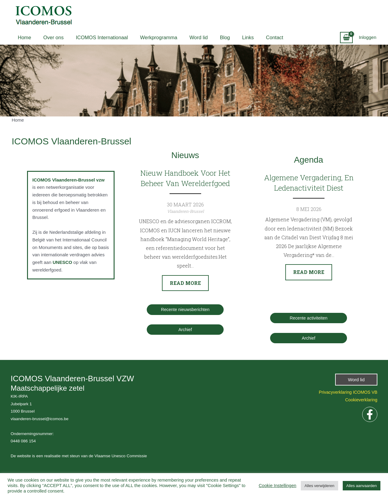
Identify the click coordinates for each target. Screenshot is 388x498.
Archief (185, 330)
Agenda (308, 159)
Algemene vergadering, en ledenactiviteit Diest (308, 183)
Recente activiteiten (308, 318)
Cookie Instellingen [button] (277, 485)
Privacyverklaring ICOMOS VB (346, 392)
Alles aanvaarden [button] (361, 485)
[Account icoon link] (367, 37)
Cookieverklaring (360, 400)
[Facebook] (369, 414)
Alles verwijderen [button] (319, 485)
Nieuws (185, 154)
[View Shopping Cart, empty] (346, 37)
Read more (185, 283)
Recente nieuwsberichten (185, 309)
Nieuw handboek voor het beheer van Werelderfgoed (185, 178)
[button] (356, 380)
